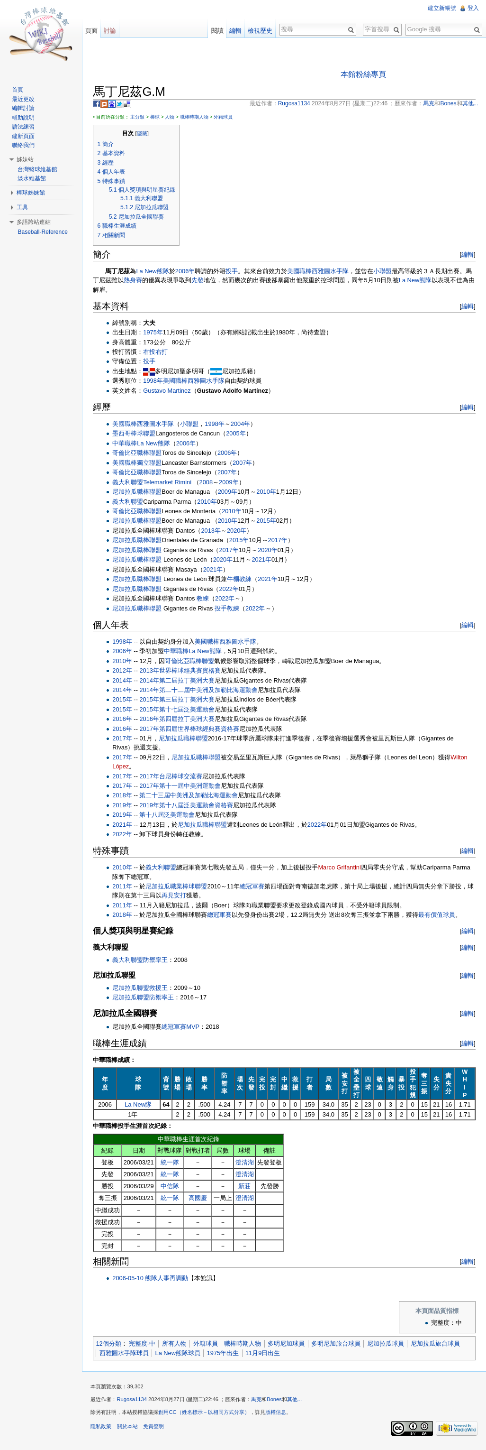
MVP (195, 1026)
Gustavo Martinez (169, 391)
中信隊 (171, 1186)
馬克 (258, 1401)
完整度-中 (144, 1344)
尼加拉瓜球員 (387, 1344)
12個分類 (110, 1344)
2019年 (124, 805)
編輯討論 (24, 108)
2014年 (124, 680)
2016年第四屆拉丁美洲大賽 (179, 719)
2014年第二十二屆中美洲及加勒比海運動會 (201, 690)
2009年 (231, 482)
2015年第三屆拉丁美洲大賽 (179, 699)
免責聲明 (155, 1428)
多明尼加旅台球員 (338, 1344)
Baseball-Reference (43, 232)
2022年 (231, 588)
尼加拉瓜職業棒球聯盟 (178, 886)
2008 (208, 482)
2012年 (124, 670)
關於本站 (129, 1428)
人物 (172, 117)
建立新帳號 (441, 8)
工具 (23, 207)
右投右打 (157, 352)
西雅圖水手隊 (332, 271)
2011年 (124, 886)
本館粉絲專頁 (364, 74)
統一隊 (171, 1162)
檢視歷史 (259, 30)
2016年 (124, 719)
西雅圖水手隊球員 (126, 1353)
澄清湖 (245, 1162)
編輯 (466, 255)
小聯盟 (385, 271)
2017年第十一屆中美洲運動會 (182, 786)
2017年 (279, 540)
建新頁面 (24, 136)
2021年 (263, 559)
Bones (276, 1401)
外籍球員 (225, 117)
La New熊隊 (154, 271)
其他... (296, 1401)
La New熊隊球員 (179, 1353)
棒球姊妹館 (32, 192)
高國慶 (199, 1198)
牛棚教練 (241, 579)
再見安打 (182, 895)
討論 (111, 30)
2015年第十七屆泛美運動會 (179, 709)
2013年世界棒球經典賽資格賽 (182, 670)
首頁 (18, 89)
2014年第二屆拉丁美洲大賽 (179, 680)
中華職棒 (127, 443)
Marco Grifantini (341, 867)
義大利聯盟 (130, 482)
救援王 (161, 988)
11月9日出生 (265, 1353)
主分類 (140, 117)
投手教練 (229, 608)
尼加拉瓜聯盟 (133, 988)
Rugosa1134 (134, 1401)
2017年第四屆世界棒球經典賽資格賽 (191, 729)
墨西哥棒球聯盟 (136, 433)
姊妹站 (26, 159)
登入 (472, 8)
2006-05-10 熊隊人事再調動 (152, 1278)
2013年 (213, 531)
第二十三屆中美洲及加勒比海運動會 (191, 795)
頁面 (93, 30)
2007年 (244, 463)
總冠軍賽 (254, 886)
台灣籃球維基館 (38, 169)
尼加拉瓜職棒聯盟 (139, 492)
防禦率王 (157, 960)
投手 (234, 271)
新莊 (246, 1186)
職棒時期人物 (196, 117)
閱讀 (216, 30)
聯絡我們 (24, 145)
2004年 (242, 424)
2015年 (268, 521)
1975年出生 (225, 1353)
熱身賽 (135, 280)
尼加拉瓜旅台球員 (437, 1344)
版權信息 (277, 1413)
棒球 (157, 117)
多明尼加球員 (288, 1344)
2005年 (238, 433)
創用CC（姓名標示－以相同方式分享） (206, 1413)
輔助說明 (24, 117)
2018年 (124, 795)
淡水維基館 (32, 178)
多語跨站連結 (35, 222)
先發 (200, 280)
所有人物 (176, 1344)
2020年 (239, 531)
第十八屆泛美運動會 (169, 815)
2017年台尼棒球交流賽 (173, 776)
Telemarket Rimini (169, 482)
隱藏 (144, 134)
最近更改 (24, 99)
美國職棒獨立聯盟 (139, 463)
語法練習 (24, 126)
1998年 (155, 381)
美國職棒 (301, 271)
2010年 (268, 492)
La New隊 (139, 1104)
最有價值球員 (439, 915)
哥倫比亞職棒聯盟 (139, 453)
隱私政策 (103, 1428)
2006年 (187, 271)
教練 (205, 598)
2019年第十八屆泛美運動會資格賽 (188, 805)
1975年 (155, 332)
